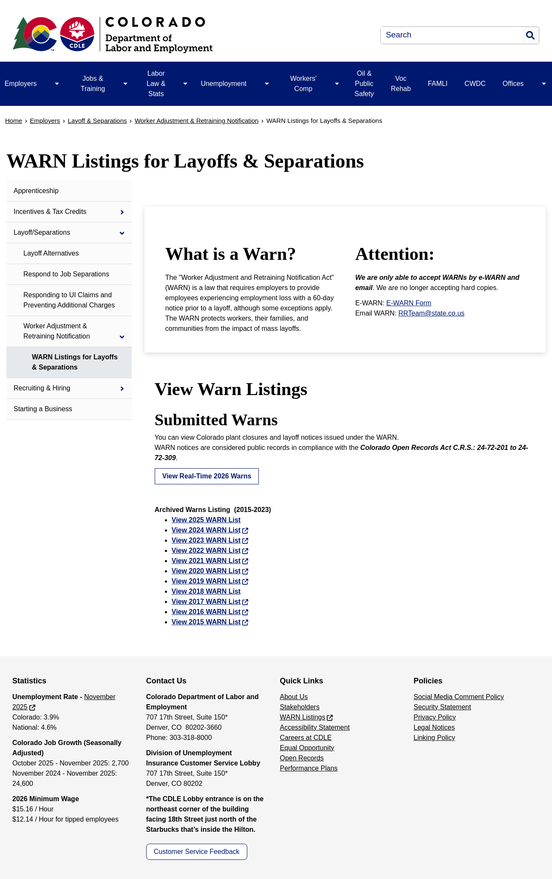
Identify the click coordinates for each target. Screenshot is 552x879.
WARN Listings (303, 717)
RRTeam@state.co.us (432, 313)
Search (530, 35)
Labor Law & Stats (156, 83)
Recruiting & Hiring (42, 388)
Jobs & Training (93, 83)
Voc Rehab (401, 83)
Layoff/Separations (42, 232)
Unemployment (223, 83)
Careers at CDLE (306, 737)
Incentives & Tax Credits (50, 211)
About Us (294, 696)
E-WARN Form (408, 303)
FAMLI (437, 83)
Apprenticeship (36, 190)
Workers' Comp (303, 83)
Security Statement (442, 707)
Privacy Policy (434, 717)
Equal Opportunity (307, 747)
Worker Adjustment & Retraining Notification (197, 120)
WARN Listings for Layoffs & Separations (75, 362)
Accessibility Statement (315, 727)
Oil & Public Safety (364, 83)
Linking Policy (434, 737)
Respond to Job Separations (66, 274)
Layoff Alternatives (51, 253)
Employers (45, 120)
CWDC (475, 83)
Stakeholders (300, 707)
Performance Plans (309, 768)
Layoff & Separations (97, 120)
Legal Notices (434, 727)
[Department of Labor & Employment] (163, 35)
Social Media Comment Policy (458, 696)
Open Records (302, 758)
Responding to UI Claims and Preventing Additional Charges (69, 300)
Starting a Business (43, 408)
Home (13, 120)
